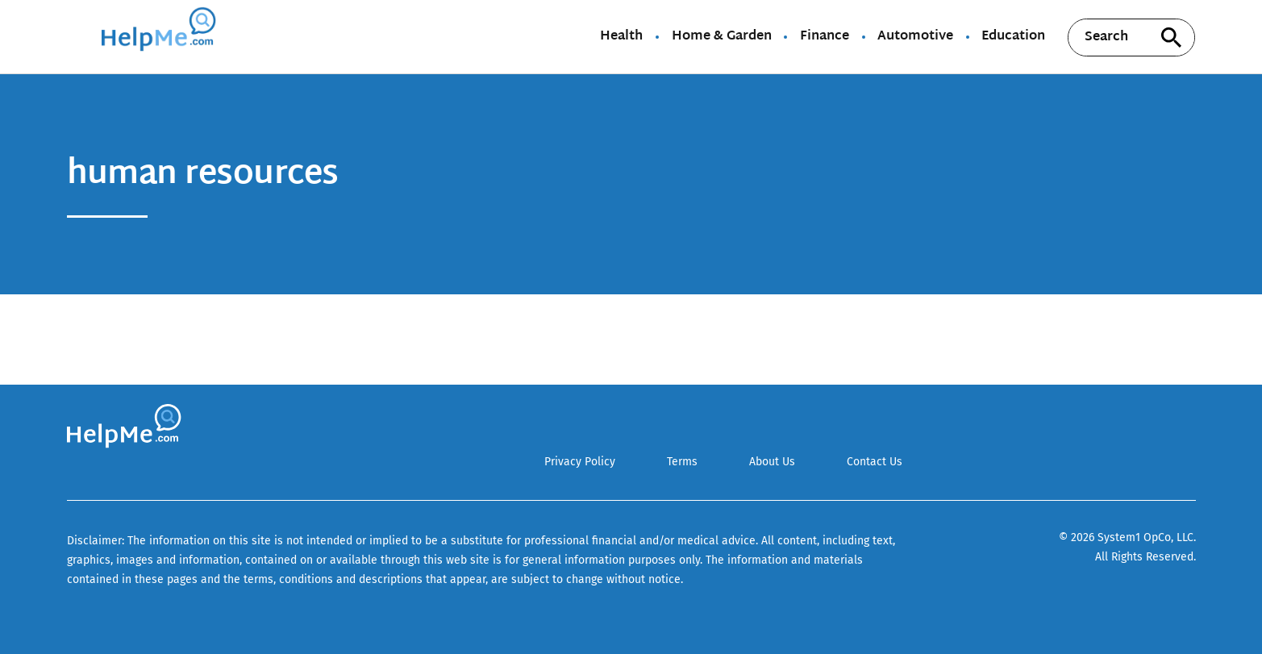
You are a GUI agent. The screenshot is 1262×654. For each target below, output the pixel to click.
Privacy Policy (579, 462)
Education (1013, 37)
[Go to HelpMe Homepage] (161, 37)
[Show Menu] (78, 35)
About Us (772, 462)
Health (621, 37)
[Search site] (1170, 37)
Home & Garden (722, 37)
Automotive (915, 37)
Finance (824, 37)
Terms (682, 462)
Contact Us (874, 462)
